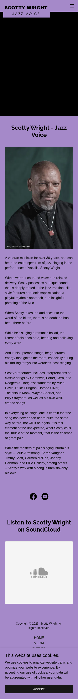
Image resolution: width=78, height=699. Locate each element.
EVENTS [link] (39, 648)
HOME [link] (39, 638)
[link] (26, 6)
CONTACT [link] (39, 665)
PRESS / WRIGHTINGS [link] (39, 654)
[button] (72, 6)
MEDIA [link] (39, 643)
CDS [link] (39, 659)
